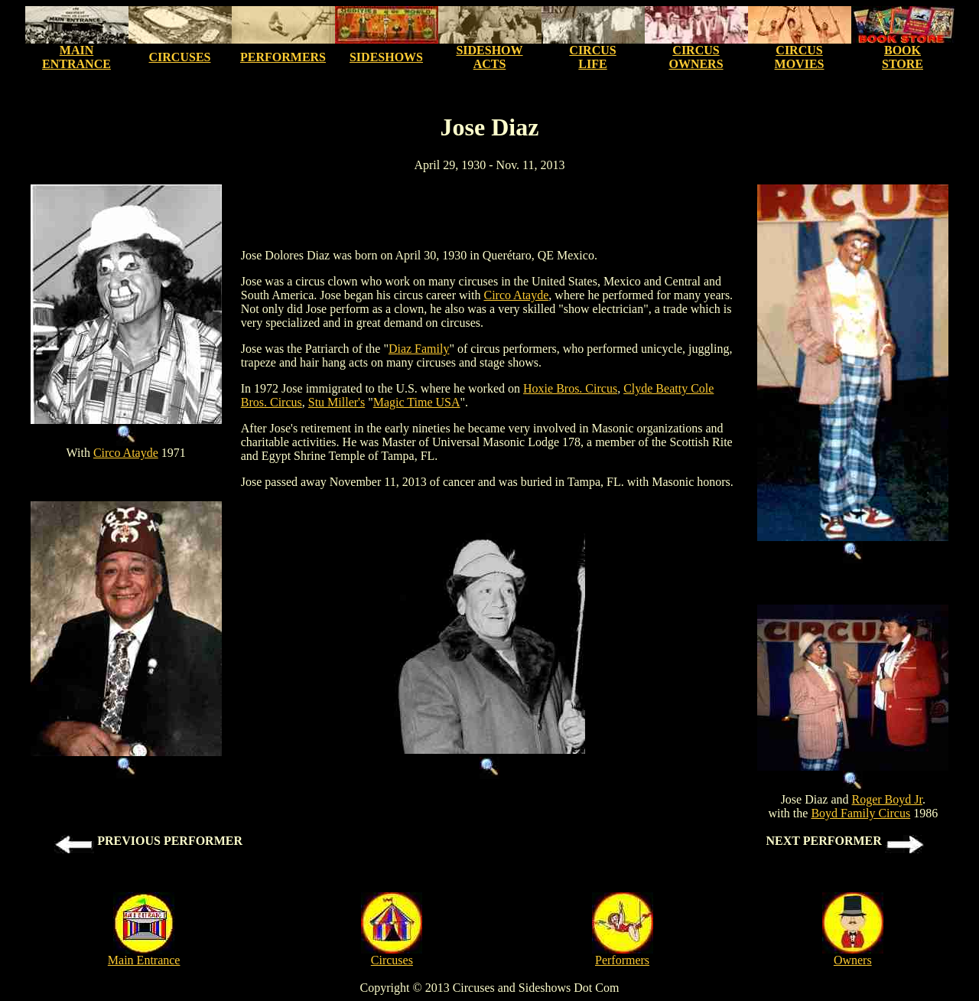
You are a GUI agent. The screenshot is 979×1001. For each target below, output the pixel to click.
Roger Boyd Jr (887, 799)
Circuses (392, 960)
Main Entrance (144, 960)
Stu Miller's (336, 402)
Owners (853, 960)
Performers (622, 960)
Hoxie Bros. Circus (570, 388)
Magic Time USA (416, 402)
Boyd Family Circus (860, 813)
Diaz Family (419, 348)
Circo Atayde (125, 452)
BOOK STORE (902, 57)
